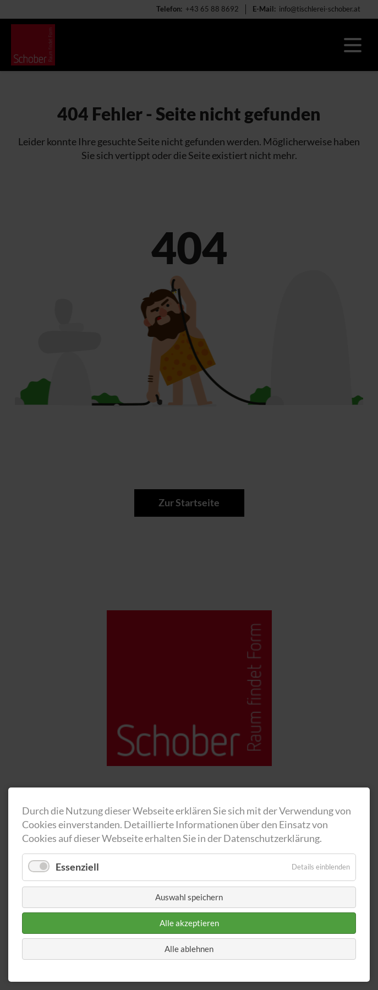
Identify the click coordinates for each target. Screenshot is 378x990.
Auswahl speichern (189, 897)
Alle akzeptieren (189, 923)
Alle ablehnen (189, 949)
